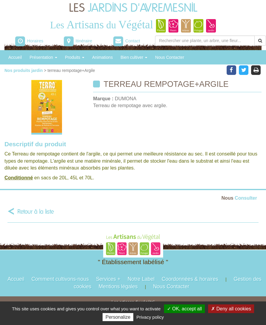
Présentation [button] (43, 57)
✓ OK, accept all (184, 308)
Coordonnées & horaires (190, 279)
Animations (102, 57)
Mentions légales (117, 286)
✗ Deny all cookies (231, 308)
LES (133, 8)
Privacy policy (150, 317)
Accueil (15, 57)
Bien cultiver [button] (133, 57)
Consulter (239, 198)
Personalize (118, 317)
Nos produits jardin (24, 70)
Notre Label (141, 279)
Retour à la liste (35, 212)
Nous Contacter (169, 57)
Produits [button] (74, 57)
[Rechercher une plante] (205, 41)
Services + (108, 279)
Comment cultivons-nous (60, 279)
